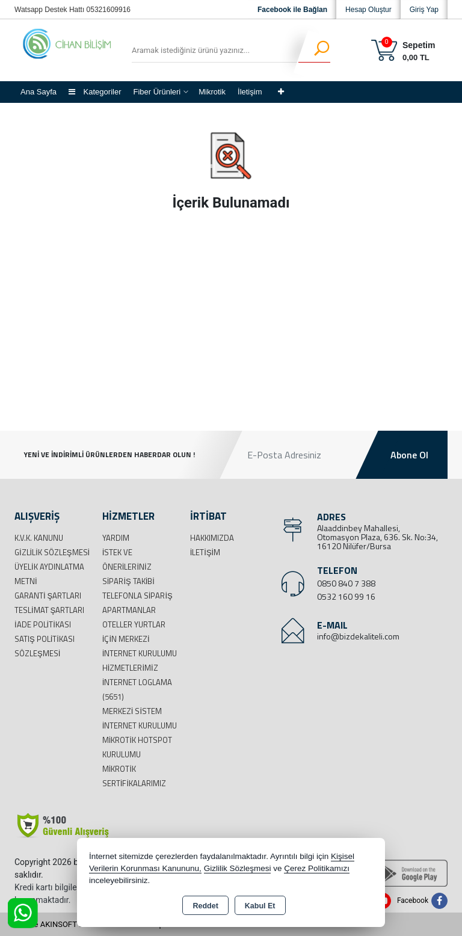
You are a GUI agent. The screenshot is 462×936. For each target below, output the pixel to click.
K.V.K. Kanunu (38, 538)
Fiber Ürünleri (156, 91)
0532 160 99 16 (346, 596)
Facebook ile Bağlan (292, 9)
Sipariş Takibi (128, 581)
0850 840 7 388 (346, 583)
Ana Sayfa (38, 91)
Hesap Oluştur (368, 9)
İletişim (250, 91)
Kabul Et (260, 906)
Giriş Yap (424, 9)
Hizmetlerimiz (130, 668)
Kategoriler (95, 91)
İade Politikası (42, 624)
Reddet (205, 906)
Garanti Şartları (47, 596)
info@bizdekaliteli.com (358, 636)
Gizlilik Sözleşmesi (52, 552)
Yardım (115, 538)
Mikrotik (212, 91)
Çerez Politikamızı (317, 868)
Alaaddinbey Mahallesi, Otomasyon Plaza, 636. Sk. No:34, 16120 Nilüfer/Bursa (377, 537)
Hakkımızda (212, 538)
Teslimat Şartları (49, 610)
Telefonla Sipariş (137, 596)
